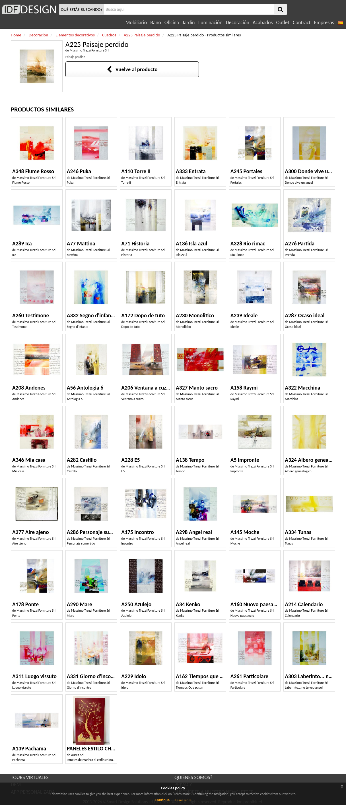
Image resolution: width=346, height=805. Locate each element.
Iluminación (210, 22)
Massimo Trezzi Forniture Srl (89, 50)
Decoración (237, 22)
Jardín (188, 22)
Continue (162, 800)
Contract (302, 22)
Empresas (324, 22)
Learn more (183, 800)
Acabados (263, 22)
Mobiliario (136, 22)
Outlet (282, 22)
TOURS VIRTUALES (30, 777)
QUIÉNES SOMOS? (193, 777)
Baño (155, 22)
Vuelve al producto (132, 69)
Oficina (171, 22)
